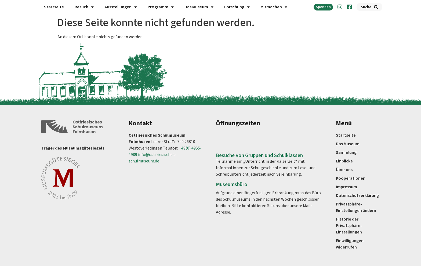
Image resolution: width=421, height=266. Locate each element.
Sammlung (346, 152)
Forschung (237, 7)
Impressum (346, 187)
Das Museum (198, 7)
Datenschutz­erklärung (357, 195)
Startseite (54, 7)
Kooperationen (350, 178)
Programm (161, 7)
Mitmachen (273, 7)
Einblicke (344, 161)
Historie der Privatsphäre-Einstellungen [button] (349, 225)
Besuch (84, 7)
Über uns (344, 170)
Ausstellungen (120, 7)
